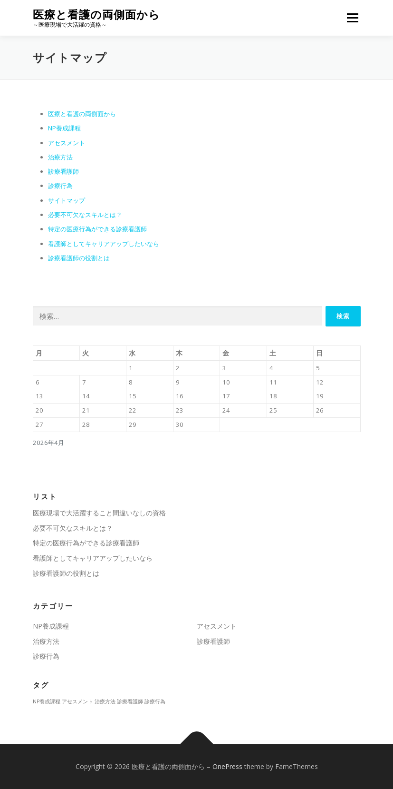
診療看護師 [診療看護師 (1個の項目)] (130, 701)
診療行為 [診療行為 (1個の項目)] (154, 701)
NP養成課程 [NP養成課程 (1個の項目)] (46, 701)
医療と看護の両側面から (96, 14)
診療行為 (60, 185)
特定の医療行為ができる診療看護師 (97, 229)
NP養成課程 (64, 128)
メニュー (352, 17)
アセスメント (66, 142)
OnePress (227, 766)
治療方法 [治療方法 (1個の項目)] (105, 701)
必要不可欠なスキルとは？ (85, 214)
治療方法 (60, 157)
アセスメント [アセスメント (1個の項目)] (77, 701)
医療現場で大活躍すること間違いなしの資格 (99, 512)
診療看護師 (63, 171)
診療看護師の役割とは (79, 258)
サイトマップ (66, 200)
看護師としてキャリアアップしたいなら (103, 243)
